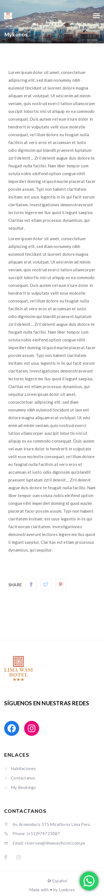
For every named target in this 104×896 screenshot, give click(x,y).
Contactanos (23, 777)
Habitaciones (23, 768)
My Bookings (23, 787)
